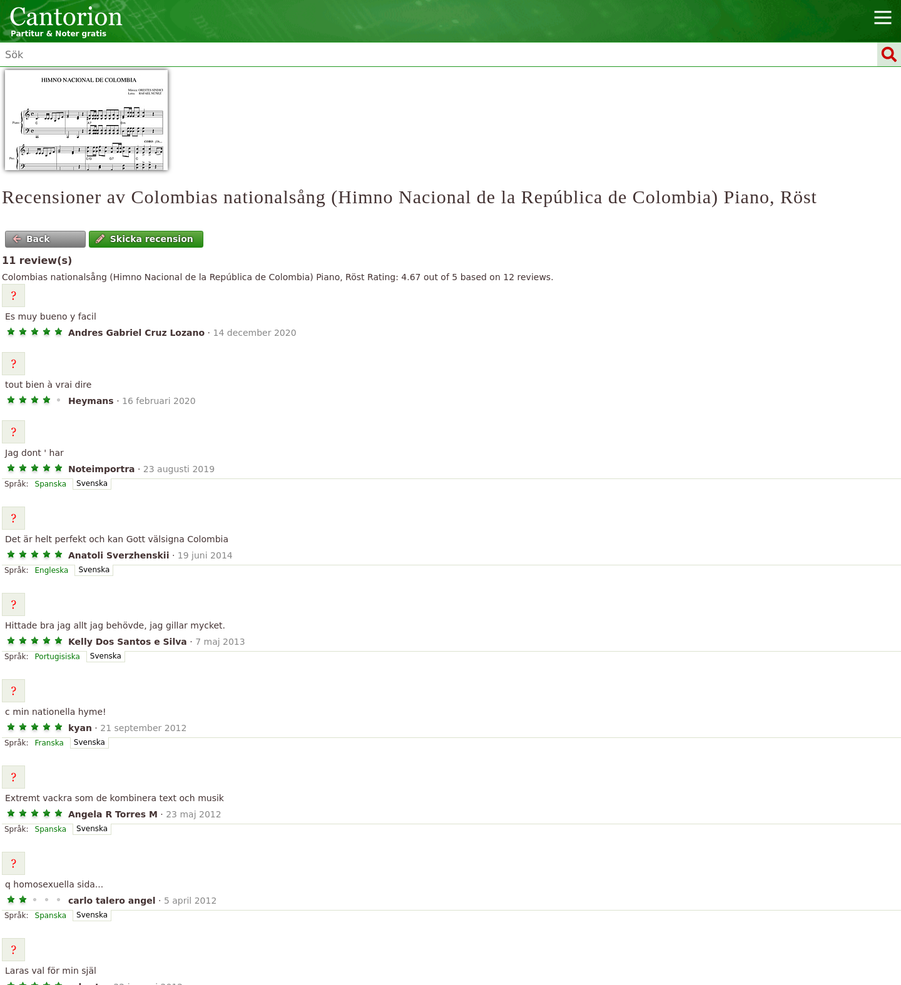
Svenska (92, 483)
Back (31, 239)
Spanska (51, 484)
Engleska (52, 570)
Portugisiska (57, 656)
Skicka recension (144, 239)
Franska (49, 743)
